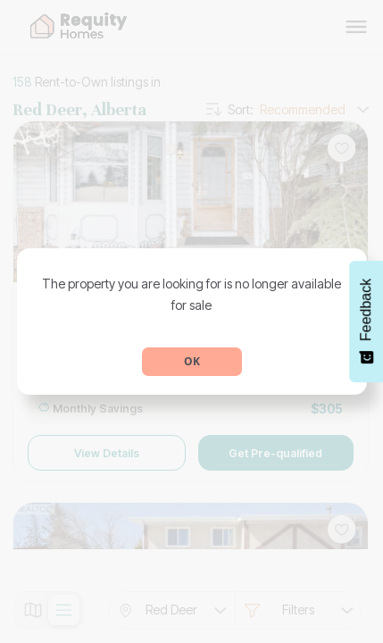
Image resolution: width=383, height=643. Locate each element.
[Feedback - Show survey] (366, 321)
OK (192, 361)
